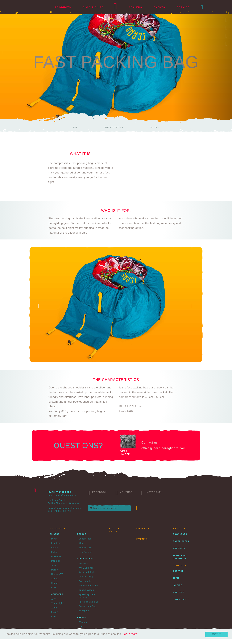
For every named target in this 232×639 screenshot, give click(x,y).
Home (115, 7)
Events (159, 7)
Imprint (177, 585)
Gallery (154, 127)
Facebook (97, 492)
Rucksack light (87, 572)
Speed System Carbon (87, 596)
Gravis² (55, 547)
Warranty (179, 548)
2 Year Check (181, 541)
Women (83, 622)
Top (75, 127)
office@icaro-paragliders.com (163, 448)
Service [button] (183, 7)
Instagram (151, 492)
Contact (178, 571)
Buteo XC (56, 556)
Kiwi (53, 587)
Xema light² (57, 603)
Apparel (82, 617)
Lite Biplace (85, 552)
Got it (216, 634)
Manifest (178, 592)
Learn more (130, 633)
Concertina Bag (87, 606)
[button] (202, 7)
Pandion (56, 561)
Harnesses (56, 594)
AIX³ (53, 599)
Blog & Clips (93, 7)
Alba (81, 543)
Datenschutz (181, 599)
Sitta (54, 565)
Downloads (180, 534)
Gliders (54, 534)
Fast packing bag (88, 602)
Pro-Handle (85, 581)
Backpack (84, 610)
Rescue (81, 534)
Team (176, 578)
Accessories (85, 559)
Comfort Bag (86, 577)
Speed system (87, 590)
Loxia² (54, 612)
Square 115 (85, 547)
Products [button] (63, 7)
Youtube (124, 492)
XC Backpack (86, 568)
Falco (54, 552)
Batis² (54, 616)
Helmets (83, 563)
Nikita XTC (57, 574)
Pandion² (56, 543)
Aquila (55, 578)
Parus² (55, 570)
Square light (86, 539)
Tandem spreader (88, 585)
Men (81, 626)
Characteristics (113, 127)
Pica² (54, 539)
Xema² (55, 608)
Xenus (54, 583)
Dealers (135, 7)
